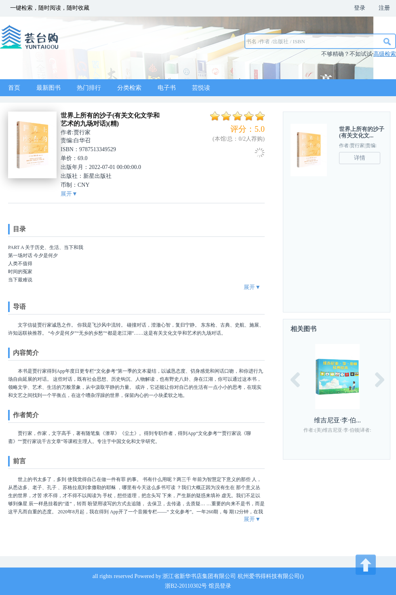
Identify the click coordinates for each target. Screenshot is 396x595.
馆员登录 (220, 586)
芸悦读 (201, 87)
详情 (359, 158)
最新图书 (48, 87)
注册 (384, 8)
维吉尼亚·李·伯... (337, 420)
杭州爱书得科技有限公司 (269, 576)
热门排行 (89, 87)
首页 (14, 87)
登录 (359, 8)
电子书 (167, 87)
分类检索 (129, 87)
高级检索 (384, 54)
